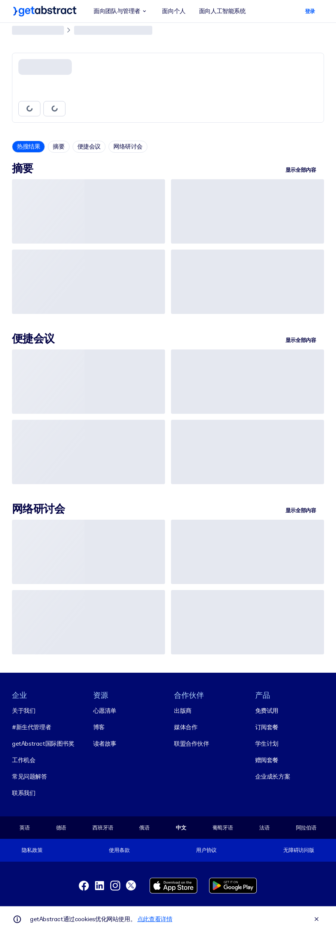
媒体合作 (185, 726)
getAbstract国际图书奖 (43, 743)
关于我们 (23, 710)
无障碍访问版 (298, 850)
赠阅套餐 (266, 759)
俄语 (144, 827)
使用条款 (119, 850)
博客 (99, 726)
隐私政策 (32, 850)
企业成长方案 (272, 776)
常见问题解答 (29, 776)
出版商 (183, 710)
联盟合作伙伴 (191, 743)
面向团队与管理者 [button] (121, 11)
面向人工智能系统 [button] (222, 11)
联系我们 (23, 792)
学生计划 (266, 743)
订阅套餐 (266, 726)
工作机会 (23, 759)
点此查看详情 (154, 919)
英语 (24, 827)
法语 (264, 827)
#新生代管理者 (31, 726)
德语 (61, 827)
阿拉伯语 (306, 827)
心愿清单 (104, 710)
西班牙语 (102, 827)
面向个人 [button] (173, 11)
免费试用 (266, 710)
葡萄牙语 (223, 827)
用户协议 (206, 850)
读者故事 (104, 743)
